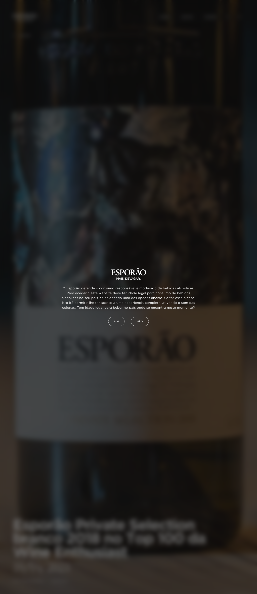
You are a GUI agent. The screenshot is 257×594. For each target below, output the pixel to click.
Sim (116, 322)
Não (140, 322)
